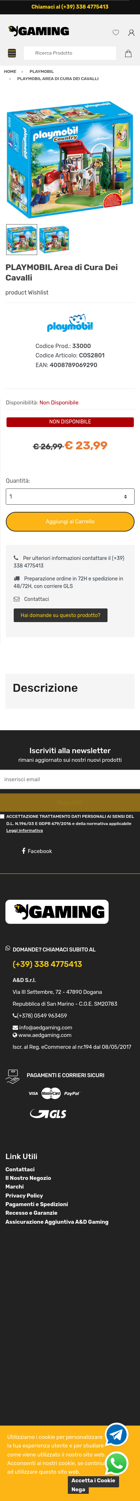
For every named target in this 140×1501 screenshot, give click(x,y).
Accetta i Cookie (93, 1480)
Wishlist (38, 292)
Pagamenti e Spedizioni (36, 1204)
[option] (70, 160)
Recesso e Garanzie (31, 1213)
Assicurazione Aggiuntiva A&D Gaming (57, 1222)
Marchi (14, 1186)
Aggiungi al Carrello (70, 521)
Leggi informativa (24, 830)
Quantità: (18, 480)
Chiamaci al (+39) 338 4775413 (70, 7)
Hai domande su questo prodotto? (60, 615)
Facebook (37, 851)
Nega (78, 1489)
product (16, 292)
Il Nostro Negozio (28, 1178)
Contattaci (31, 599)
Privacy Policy (24, 1195)
